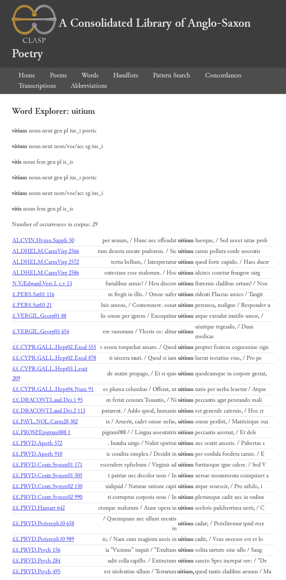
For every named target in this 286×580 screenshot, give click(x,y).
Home (27, 75)
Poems (58, 75)
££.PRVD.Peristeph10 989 (43, 539)
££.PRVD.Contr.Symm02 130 (47, 486)
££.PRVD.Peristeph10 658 (43, 523)
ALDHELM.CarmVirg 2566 (45, 251)
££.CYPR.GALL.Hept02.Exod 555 (54, 347)
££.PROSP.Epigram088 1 (41, 432)
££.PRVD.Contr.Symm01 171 (47, 465)
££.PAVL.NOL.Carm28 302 (45, 421)
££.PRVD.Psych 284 (36, 561)
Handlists (125, 75)
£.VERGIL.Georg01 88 (39, 316)
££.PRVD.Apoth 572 (37, 443)
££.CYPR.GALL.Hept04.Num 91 (52, 389)
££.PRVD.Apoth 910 (37, 454)
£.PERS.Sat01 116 (33, 294)
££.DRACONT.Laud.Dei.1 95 (47, 400)
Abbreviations (89, 85)
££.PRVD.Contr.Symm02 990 (47, 497)
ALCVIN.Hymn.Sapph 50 (43, 240)
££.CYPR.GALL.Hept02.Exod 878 (54, 358)
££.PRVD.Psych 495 (36, 571)
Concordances (223, 75)
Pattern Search (171, 75)
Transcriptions (37, 85)
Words (90, 75)
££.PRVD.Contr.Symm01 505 (47, 475)
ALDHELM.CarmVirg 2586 (45, 273)
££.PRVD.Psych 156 (36, 550)
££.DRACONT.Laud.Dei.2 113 (48, 411)
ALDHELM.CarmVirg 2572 (45, 262)
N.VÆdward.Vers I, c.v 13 (42, 283)
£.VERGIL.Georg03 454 (40, 331)
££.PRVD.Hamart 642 (38, 508)
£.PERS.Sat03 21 (32, 305)
